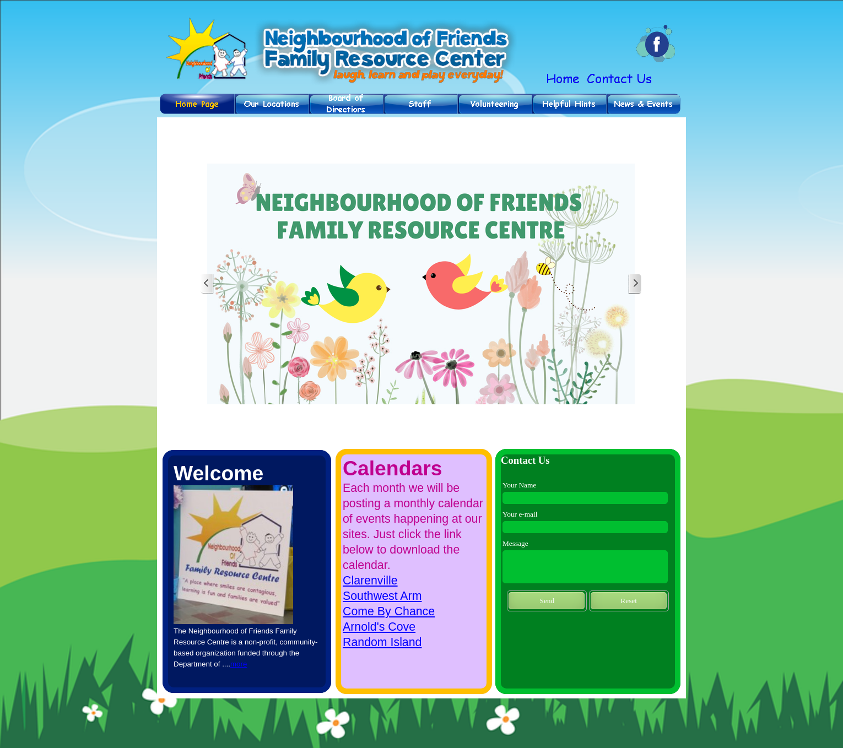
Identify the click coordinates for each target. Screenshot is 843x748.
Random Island (382, 642)
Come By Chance (389, 611)
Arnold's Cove (379, 626)
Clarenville (370, 580)
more (238, 664)
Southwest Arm (382, 596)
